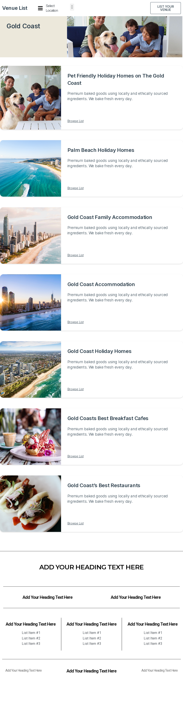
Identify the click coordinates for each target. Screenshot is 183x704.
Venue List (14, 8)
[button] (72, 7)
